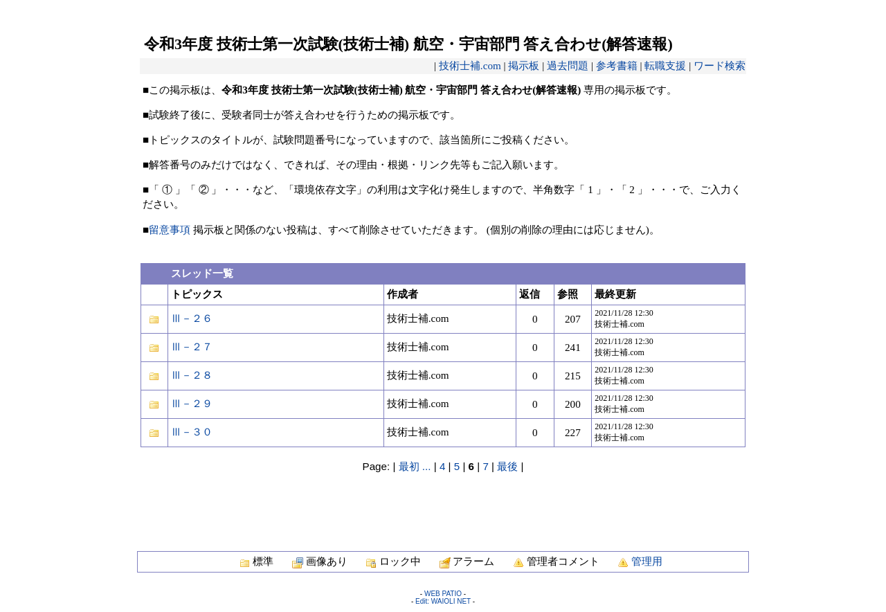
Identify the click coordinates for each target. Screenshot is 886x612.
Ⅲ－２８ (192, 375)
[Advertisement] (443, 505)
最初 (409, 466)
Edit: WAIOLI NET (443, 601)
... (426, 466)
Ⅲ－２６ (192, 318)
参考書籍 (617, 65)
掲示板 (523, 65)
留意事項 (169, 229)
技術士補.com (470, 65)
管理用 (646, 561)
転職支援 (665, 65)
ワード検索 (719, 65)
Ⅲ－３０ (192, 432)
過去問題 (567, 65)
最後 (507, 466)
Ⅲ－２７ (192, 346)
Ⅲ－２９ (192, 403)
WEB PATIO (443, 593)
